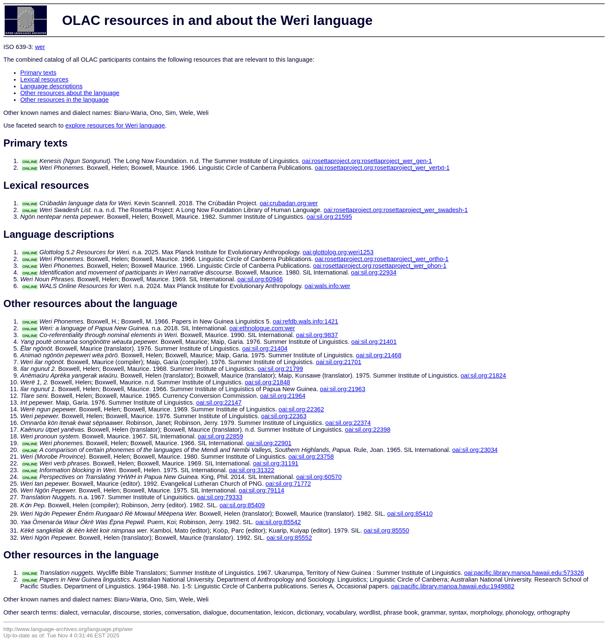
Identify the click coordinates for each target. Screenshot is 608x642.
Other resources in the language (64, 99)
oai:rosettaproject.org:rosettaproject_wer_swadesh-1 (396, 210)
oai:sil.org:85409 (242, 505)
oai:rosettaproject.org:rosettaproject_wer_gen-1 (367, 161)
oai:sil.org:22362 (301, 409)
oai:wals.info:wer (327, 286)
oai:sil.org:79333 (219, 497)
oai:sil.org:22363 (284, 416)
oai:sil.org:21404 (265, 348)
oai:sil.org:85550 (386, 530)
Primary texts (38, 72)
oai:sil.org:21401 (374, 341)
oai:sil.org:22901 (269, 443)
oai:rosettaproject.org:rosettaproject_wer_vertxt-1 (382, 167)
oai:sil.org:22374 (348, 422)
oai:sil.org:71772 (288, 483)
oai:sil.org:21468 (379, 355)
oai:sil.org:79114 (262, 490)
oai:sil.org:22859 (220, 436)
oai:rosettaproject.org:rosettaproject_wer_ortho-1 (382, 259)
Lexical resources (44, 79)
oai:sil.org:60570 (319, 476)
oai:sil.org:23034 (475, 449)
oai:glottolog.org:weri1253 (338, 252)
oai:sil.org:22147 (219, 402)
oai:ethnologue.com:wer (262, 328)
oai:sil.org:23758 (311, 456)
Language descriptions (51, 86)
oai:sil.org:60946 (260, 279)
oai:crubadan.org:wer (289, 203)
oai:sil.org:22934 (373, 272)
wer (40, 47)
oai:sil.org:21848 (267, 382)
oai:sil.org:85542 (278, 522)
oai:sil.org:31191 (276, 463)
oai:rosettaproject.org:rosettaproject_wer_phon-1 (379, 265)
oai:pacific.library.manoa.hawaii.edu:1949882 (452, 586)
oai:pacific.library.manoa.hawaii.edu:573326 (524, 572)
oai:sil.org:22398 (368, 429)
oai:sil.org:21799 (280, 368)
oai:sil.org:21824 (483, 375)
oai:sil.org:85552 (289, 537)
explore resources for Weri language (115, 125)
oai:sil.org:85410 (410, 513)
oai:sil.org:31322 (251, 470)
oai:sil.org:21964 (283, 395)
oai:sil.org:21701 (338, 362)
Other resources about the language (69, 93)
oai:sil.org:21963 (343, 389)
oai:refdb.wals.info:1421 (305, 321)
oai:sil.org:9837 (317, 335)
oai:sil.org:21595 (329, 216)
